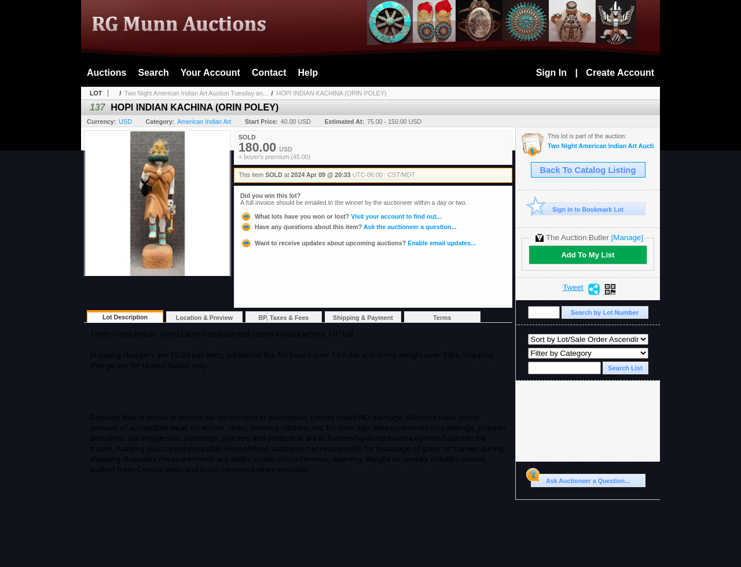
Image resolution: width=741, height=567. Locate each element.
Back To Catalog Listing (588, 170)
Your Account (210, 73)
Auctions (106, 73)
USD (125, 121)
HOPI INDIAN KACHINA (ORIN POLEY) (332, 93)
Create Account (620, 73)
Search (153, 73)
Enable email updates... (358, 243)
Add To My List (587, 255)
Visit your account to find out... (340, 216)
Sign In (551, 73)
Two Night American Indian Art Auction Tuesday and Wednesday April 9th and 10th (601, 146)
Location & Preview (204, 317)
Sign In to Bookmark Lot (577, 209)
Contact (269, 73)
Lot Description (125, 317)
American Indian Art (204, 121)
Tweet (573, 288)
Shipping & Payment (363, 317)
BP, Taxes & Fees (284, 317)
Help (308, 73)
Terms (442, 317)
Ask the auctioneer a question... (348, 226)
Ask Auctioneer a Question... (580, 479)
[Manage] (627, 237)
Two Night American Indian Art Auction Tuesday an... (196, 93)
